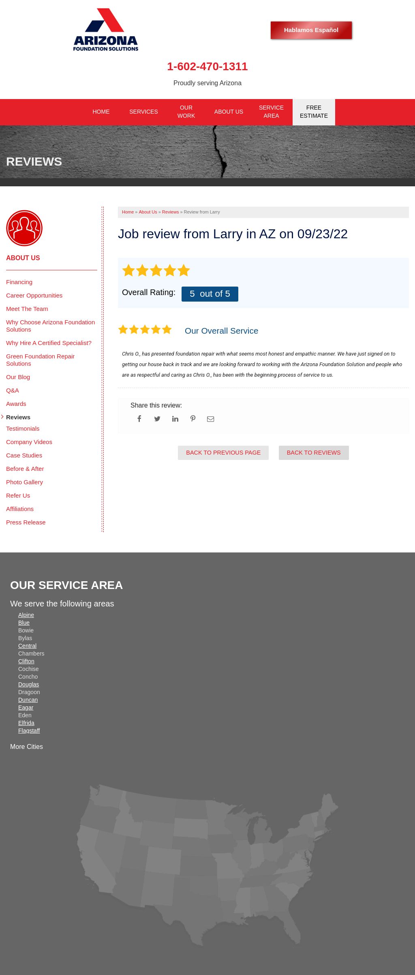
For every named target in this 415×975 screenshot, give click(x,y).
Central (27, 646)
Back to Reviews (314, 452)
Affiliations (20, 508)
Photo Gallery (24, 482)
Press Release (26, 522)
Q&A (12, 390)
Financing (19, 281)
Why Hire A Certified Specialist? (49, 342)
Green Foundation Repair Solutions (40, 360)
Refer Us (18, 495)
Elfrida (26, 723)
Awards (16, 403)
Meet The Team (27, 308)
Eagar (25, 707)
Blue (24, 622)
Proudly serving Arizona (207, 83)
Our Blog (18, 376)
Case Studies (24, 455)
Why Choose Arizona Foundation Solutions (50, 326)
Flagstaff (29, 730)
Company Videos (29, 441)
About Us (23, 258)
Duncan (28, 700)
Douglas (28, 684)
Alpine (26, 615)
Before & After (25, 468)
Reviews (18, 417)
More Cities (26, 746)
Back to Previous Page (223, 452)
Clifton (26, 661)
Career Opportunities (34, 295)
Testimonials (23, 428)
